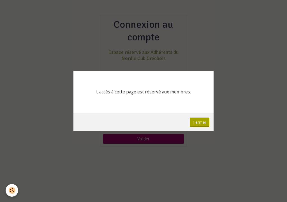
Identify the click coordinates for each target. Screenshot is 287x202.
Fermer (199, 122)
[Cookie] (12, 190)
